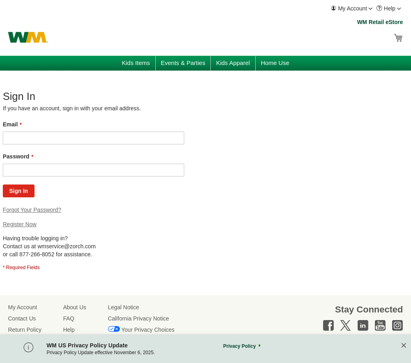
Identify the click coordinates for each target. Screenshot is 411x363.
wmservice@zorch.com (66, 246)
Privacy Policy (239, 346)
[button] (351, 8)
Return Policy (24, 329)
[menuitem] (351, 8)
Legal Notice (123, 307)
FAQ (68, 318)
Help (69, 329)
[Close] (404, 346)
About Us (74, 307)
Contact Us (22, 318)
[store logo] (28, 37)
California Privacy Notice (138, 318)
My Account (22, 307)
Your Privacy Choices (148, 329)
